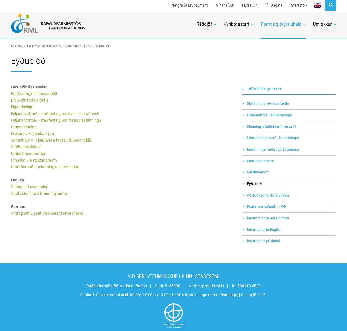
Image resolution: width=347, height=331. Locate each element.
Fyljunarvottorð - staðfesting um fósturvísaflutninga (56, 120)
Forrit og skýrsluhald (43, 46)
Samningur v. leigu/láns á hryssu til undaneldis (51, 140)
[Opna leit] (330, 5)
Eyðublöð (103, 46)
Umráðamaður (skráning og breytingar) (45, 166)
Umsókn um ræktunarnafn (34, 160)
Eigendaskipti (22, 107)
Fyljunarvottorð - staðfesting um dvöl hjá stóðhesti (55, 113)
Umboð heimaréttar (28, 153)
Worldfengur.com (78, 46)
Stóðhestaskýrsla (26, 146)
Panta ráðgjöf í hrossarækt (34, 93)
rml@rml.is (214, 286)
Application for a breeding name (39, 193)
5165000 (172, 286)
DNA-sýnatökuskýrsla (30, 100)
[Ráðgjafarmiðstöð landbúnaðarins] (100, 23)
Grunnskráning (24, 127)
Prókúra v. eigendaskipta (32, 133)
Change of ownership (29, 186)
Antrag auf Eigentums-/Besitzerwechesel (47, 213)
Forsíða (17, 46)
